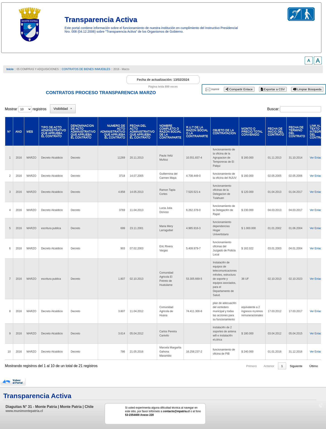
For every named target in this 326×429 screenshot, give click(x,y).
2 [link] (273, 366)
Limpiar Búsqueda (307, 89)
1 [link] (265, 366)
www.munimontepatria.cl (24, 411)
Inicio (10, 69)
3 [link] (282, 366)
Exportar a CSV (273, 89)
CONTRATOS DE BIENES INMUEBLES (86, 69)
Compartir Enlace (239, 89)
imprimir (215, 89)
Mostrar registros (25, 109)
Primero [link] (234, 366)
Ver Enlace (316, 157)
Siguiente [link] (296, 366)
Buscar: (273, 109)
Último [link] (313, 366)
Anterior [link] (251, 366)
